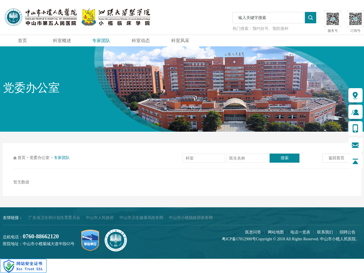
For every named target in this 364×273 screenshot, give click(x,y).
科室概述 (62, 40)
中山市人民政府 (100, 218)
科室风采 (180, 40)
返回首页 (336, 158)
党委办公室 (39, 158)
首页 (22, 40)
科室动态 (141, 40)
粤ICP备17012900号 (239, 239)
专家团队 (101, 40)
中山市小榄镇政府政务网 (191, 218)
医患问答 (253, 232)
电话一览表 (300, 232)
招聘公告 (347, 232)
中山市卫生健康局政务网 (141, 218)
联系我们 (325, 232)
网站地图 (276, 232)
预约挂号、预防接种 (270, 28)
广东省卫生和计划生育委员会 (54, 218)
